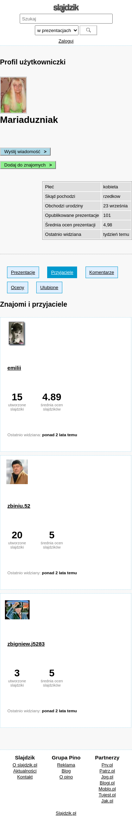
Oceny (17, 287)
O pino (66, 777)
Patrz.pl (107, 771)
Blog (66, 771)
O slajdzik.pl (25, 765)
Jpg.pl (107, 777)
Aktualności (25, 771)
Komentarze (101, 272)
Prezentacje (23, 272)
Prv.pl (107, 765)
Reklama (66, 765)
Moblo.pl (107, 788)
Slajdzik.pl (66, 813)
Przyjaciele (62, 272)
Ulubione (49, 287)
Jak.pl (107, 800)
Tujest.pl (107, 794)
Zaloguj (66, 41)
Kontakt (25, 777)
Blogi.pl (107, 782)
